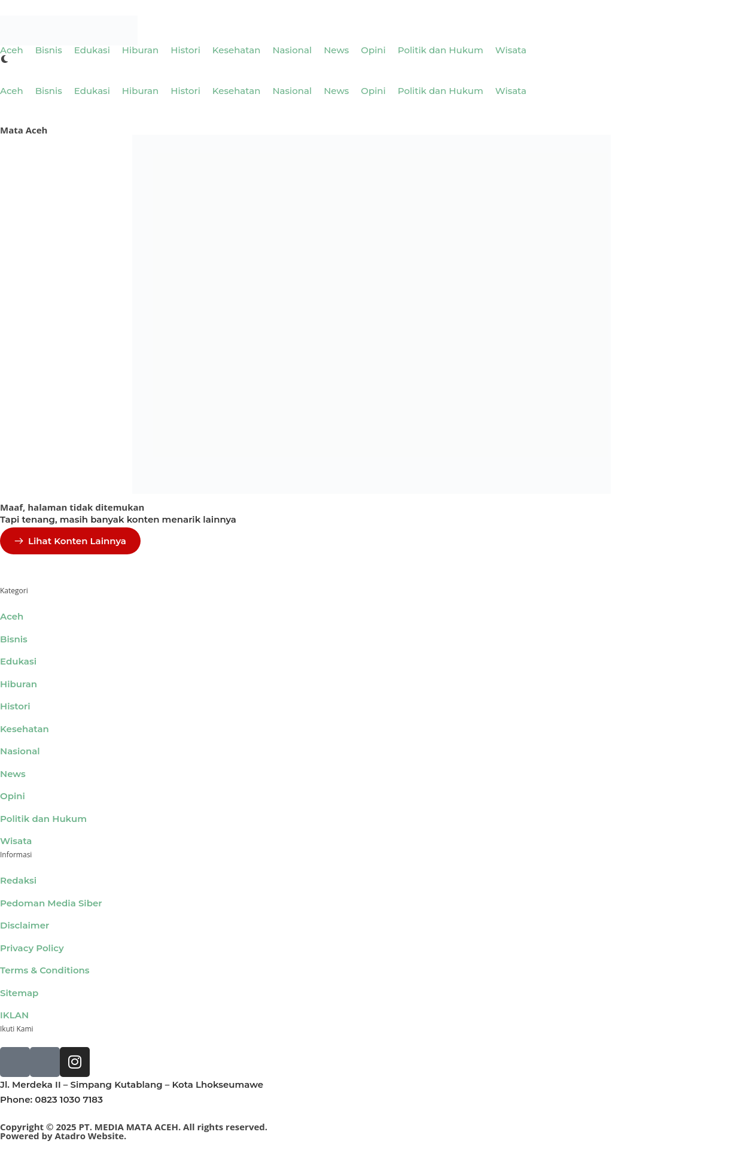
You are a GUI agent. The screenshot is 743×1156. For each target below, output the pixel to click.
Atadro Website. (90, 1136)
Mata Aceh (23, 130)
